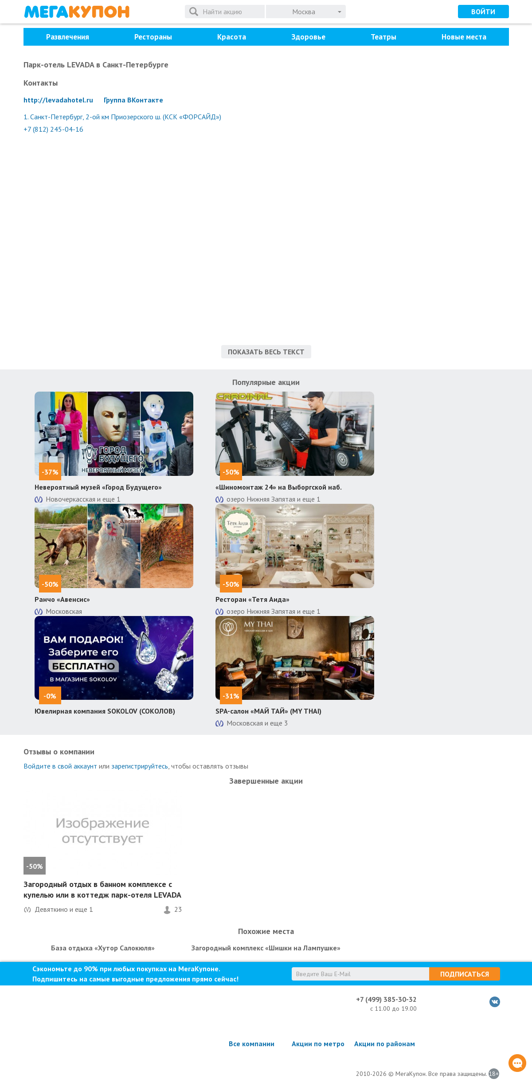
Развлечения (67, 37)
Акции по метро (318, 1043)
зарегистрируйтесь (139, 765)
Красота (231, 37)
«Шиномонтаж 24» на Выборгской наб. (278, 487)
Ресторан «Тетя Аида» (252, 599)
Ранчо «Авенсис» (62, 599)
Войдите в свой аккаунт (60, 765)
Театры (383, 37)
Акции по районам (384, 1043)
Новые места (464, 37)
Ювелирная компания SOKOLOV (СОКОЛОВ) (105, 710)
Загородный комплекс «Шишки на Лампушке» (266, 947)
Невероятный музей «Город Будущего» (98, 487)
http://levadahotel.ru (58, 99)
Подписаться (464, 973)
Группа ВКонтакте (133, 99)
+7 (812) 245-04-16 (53, 129)
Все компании (251, 1043)
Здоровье (308, 37)
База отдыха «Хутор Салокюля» (103, 947)
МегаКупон (76, 12)
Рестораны (153, 37)
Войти (483, 11)
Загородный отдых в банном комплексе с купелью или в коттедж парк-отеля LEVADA (102, 889)
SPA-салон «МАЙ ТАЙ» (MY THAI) (268, 710)
